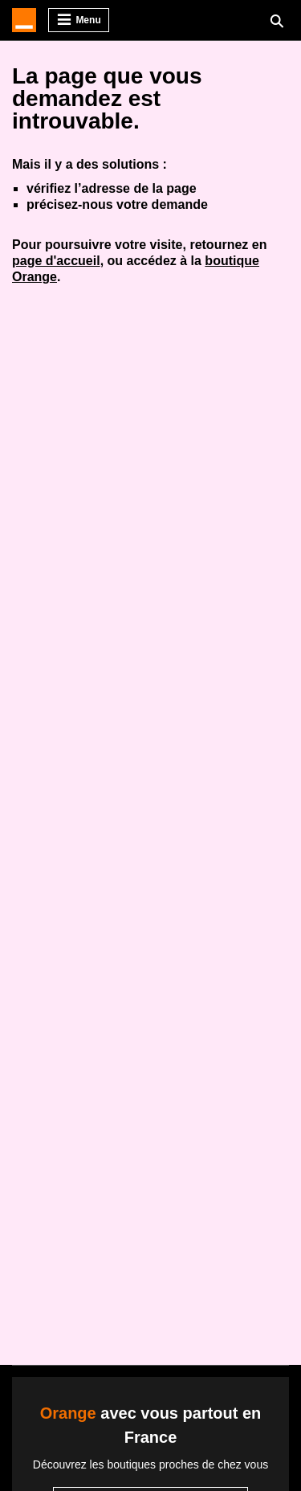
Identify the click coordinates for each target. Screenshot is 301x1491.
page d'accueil (56, 261)
